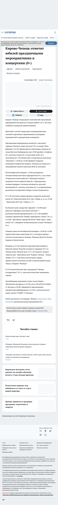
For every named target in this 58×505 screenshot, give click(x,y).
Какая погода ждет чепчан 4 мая (29, 337)
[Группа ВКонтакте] (40, 431)
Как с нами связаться (42, 445)
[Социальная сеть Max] (41, 115)
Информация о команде (9, 445)
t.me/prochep (42, 311)
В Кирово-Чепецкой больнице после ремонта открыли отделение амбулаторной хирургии (29, 347)
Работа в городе (30, 38)
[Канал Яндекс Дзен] (41, 111)
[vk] (8, 320)
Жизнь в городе (13, 73)
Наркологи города (42, 38)
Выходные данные (7, 452)
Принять (51, 43)
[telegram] (14, 320)
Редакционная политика (26, 445)
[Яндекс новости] (17, 111)
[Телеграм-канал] (17, 115)
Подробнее (20, 476)
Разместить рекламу (42, 448)
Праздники (37, 69)
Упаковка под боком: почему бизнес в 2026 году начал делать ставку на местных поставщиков (29, 357)
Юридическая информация (44, 443)
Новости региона (22, 69)
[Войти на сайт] (55, 32)
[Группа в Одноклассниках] (45, 431)
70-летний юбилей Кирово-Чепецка (12, 38)
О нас (3, 443)
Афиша (9, 69)
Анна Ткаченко (46, 80)
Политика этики (23, 443)
